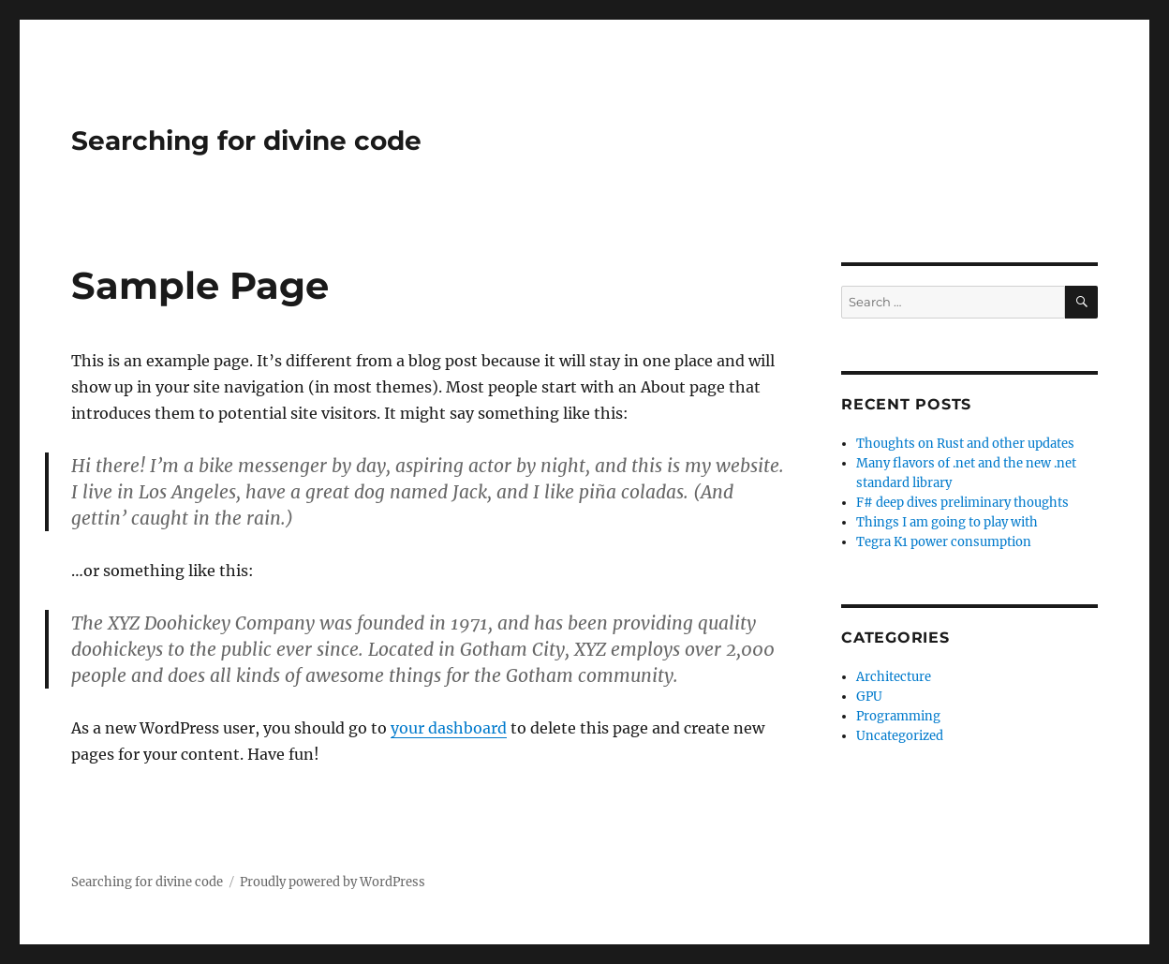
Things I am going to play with (947, 522)
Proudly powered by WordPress (332, 882)
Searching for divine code (246, 140)
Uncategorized (899, 736)
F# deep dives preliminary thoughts (962, 503)
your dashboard (449, 728)
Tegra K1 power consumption (943, 542)
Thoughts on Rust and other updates (965, 444)
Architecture (893, 677)
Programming (898, 716)
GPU (869, 696)
